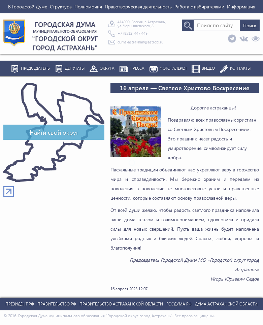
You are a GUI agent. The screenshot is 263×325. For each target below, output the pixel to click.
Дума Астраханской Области (226, 303)
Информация (241, 6)
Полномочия (88, 6)
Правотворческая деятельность (138, 6)
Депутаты (75, 68)
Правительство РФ (56, 303)
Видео (208, 68)
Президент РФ (19, 303)
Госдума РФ (179, 303)
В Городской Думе (27, 6)
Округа (107, 68)
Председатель (35, 68)
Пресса (137, 68)
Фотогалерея (173, 68)
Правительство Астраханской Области (121, 303)
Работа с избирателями (199, 6)
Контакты (240, 68)
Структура (61, 6)
